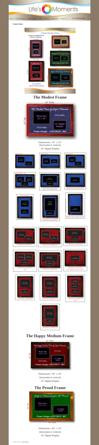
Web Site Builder (25, 441)
